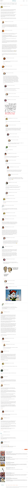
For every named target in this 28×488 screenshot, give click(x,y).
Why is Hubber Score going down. (10, 462)
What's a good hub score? (9, 457)
